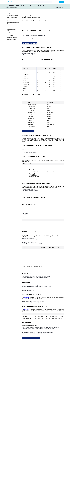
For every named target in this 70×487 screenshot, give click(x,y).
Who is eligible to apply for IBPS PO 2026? (12, 32)
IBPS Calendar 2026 (29, 33)
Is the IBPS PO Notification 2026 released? (12, 15)
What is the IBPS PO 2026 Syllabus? (12, 37)
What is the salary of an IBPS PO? (11, 39)
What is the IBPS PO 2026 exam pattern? (12, 35)
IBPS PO (10, 7)
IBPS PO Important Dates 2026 (11, 25)
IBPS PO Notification (14, 7)
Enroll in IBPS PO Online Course (28, 131)
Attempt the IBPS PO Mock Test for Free (30, 43)
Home (7, 7)
